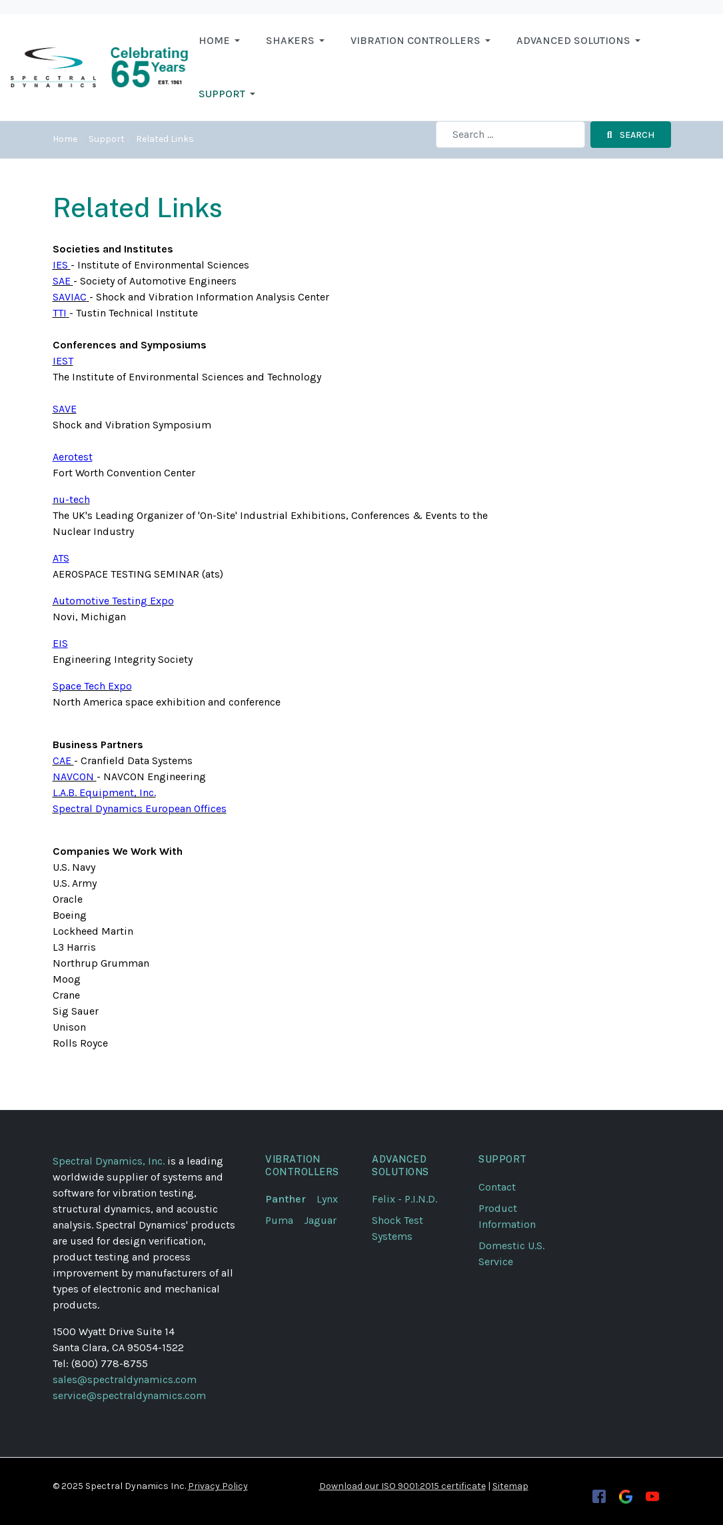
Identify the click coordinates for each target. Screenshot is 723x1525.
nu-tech (71, 499)
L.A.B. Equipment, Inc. (104, 792)
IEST (63, 360)
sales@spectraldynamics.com (125, 1379)
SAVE (65, 408)
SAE (62, 280)
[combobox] (510, 134)
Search (630, 135)
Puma (284, 1220)
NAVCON (75, 776)
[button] (221, 40)
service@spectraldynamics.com (129, 1395)
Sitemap (510, 1486)
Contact (497, 1187)
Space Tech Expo (92, 686)
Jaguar (320, 1220)
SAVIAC (70, 296)
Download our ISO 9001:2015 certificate (402, 1486)
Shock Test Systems (397, 1228)
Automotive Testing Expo (113, 600)
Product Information (507, 1216)
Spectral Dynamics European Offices (140, 808)
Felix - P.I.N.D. (404, 1199)
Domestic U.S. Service (511, 1253)
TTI (60, 312)
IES (60, 264)
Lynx (333, 1199)
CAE (63, 760)
